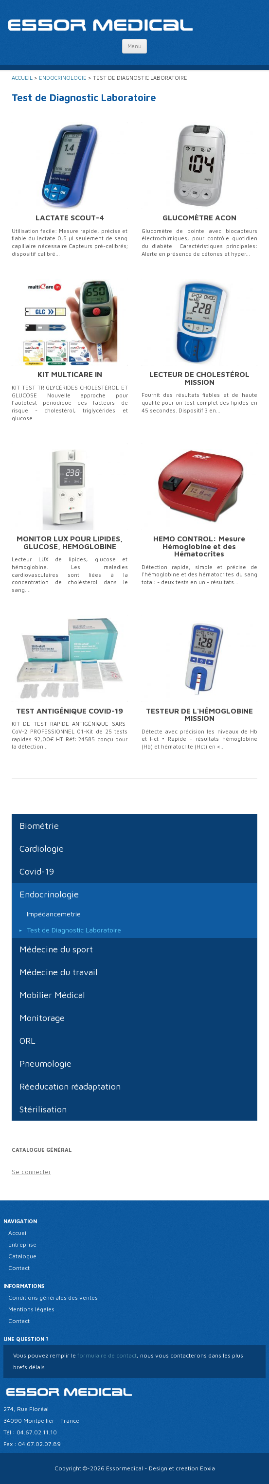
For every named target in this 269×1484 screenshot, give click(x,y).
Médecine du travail (58, 972)
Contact (19, 1267)
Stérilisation (43, 1109)
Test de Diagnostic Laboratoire (74, 930)
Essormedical (124, 1468)
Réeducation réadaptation (70, 1086)
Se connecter (31, 1172)
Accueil (22, 77)
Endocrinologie (63, 77)
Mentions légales (31, 1309)
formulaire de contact (106, 1355)
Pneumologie (45, 1063)
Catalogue (22, 1256)
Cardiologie (41, 848)
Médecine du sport (56, 949)
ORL (27, 1041)
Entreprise (22, 1244)
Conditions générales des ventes (53, 1297)
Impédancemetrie (54, 914)
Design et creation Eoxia (182, 1468)
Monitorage (42, 1018)
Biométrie (39, 826)
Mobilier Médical (52, 995)
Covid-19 (36, 871)
